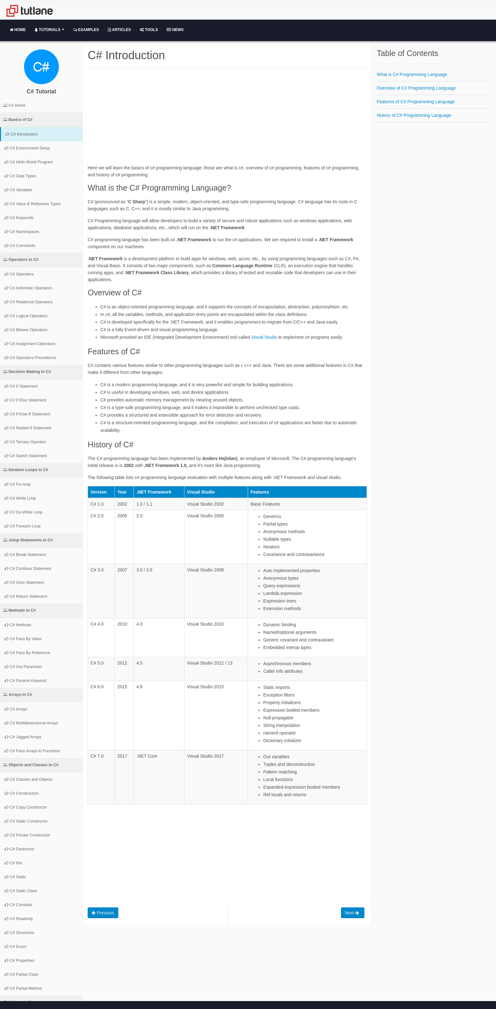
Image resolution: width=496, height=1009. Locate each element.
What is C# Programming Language (412, 74)
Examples (86, 30)
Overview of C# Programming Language (416, 88)
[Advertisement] (227, 120)
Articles (119, 30)
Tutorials (49, 30)
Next (353, 912)
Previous (103, 912)
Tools (149, 30)
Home (18, 30)
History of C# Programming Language (414, 115)
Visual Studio (264, 337)
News (175, 30)
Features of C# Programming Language (416, 101)
